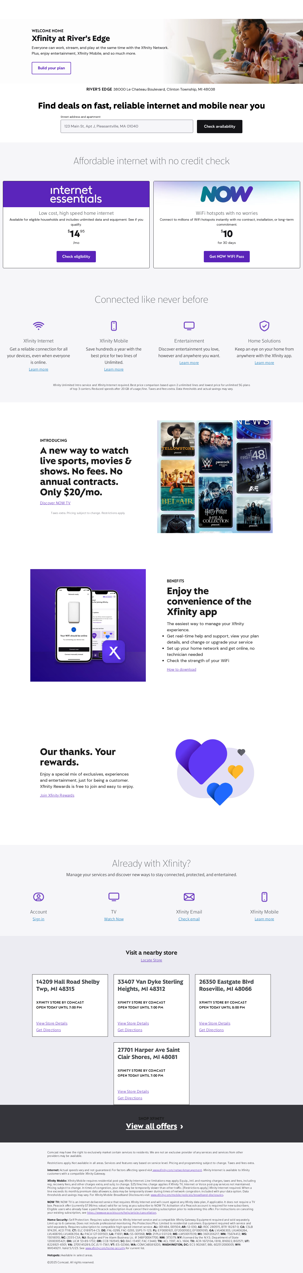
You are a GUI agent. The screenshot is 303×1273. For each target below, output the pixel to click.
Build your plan (51, 68)
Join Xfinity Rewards (57, 796)
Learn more (38, 370)
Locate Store (151, 960)
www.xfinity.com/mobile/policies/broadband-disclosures (187, 1195)
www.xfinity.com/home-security (105, 1248)
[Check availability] (219, 126)
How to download (181, 670)
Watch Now (114, 919)
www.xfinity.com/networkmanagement (177, 1170)
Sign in (38, 919)
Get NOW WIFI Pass (226, 256)
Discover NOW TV (55, 503)
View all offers (151, 1126)
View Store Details (51, 1024)
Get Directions (48, 1030)
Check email (189, 919)
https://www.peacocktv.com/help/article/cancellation (121, 1213)
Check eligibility (76, 256)
